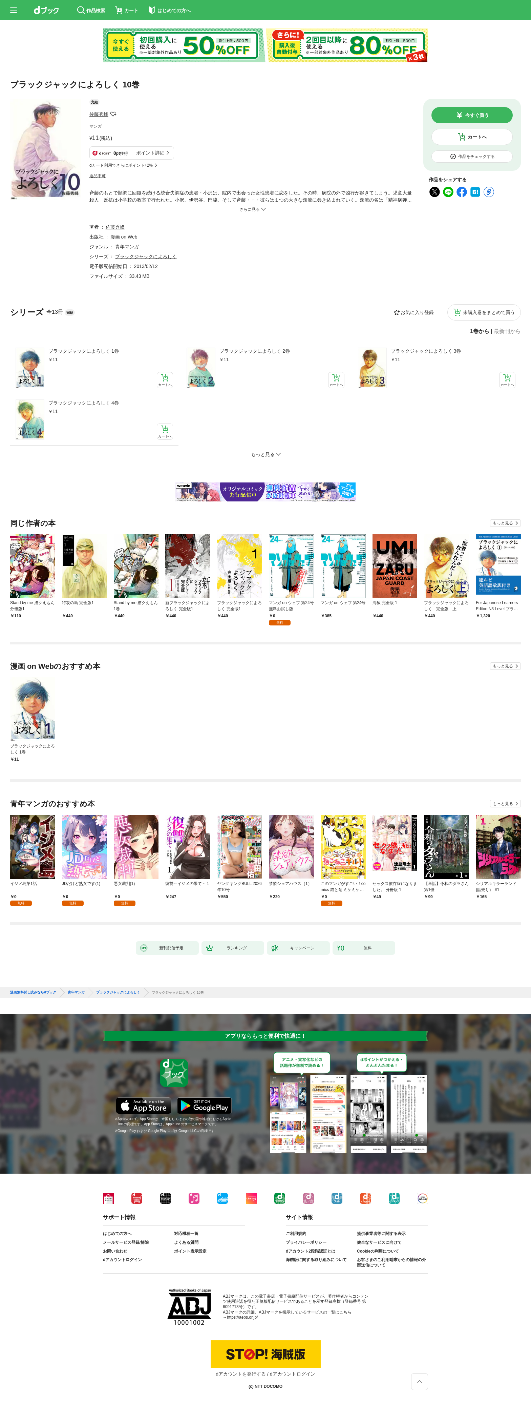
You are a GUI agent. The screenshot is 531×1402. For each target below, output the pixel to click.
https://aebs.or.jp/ (242, 1317)
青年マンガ (127, 246)
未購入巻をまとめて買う (489, 312)
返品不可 (97, 175)
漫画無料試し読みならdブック (33, 992)
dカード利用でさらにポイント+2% (121, 165)
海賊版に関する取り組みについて (316, 1259)
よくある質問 (186, 1242)
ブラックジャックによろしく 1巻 (83, 351)
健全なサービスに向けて (379, 1242)
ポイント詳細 (150, 153)
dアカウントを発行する (241, 1374)
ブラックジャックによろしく (146, 256)
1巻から (479, 331)
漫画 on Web (123, 237)
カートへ (477, 137)
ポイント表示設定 (190, 1251)
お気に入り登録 (417, 312)
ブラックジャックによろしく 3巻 (426, 351)
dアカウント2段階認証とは (310, 1251)
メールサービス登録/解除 (126, 1242)
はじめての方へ (117, 1233)
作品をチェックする (476, 156)
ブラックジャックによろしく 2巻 (254, 351)
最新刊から (507, 331)
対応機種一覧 (186, 1233)
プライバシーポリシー (306, 1242)
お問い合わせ (115, 1251)
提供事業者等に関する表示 (381, 1233)
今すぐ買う (477, 115)
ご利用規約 (296, 1233)
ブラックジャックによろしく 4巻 (83, 403)
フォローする (113, 114)
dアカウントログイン (122, 1259)
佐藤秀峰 (98, 114)
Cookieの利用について (378, 1251)
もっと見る (503, 523)
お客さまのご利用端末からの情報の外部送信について (391, 1262)
